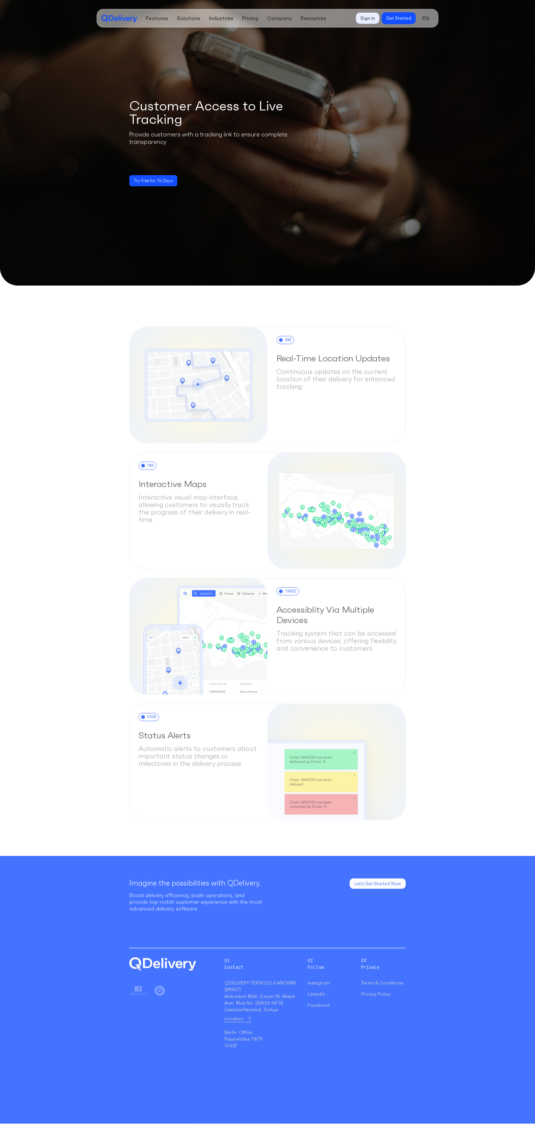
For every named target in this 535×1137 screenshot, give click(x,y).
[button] (157, 18)
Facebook (319, 1014)
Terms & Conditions (382, 992)
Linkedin (316, 1003)
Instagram (319, 992)
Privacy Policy (375, 1003)
